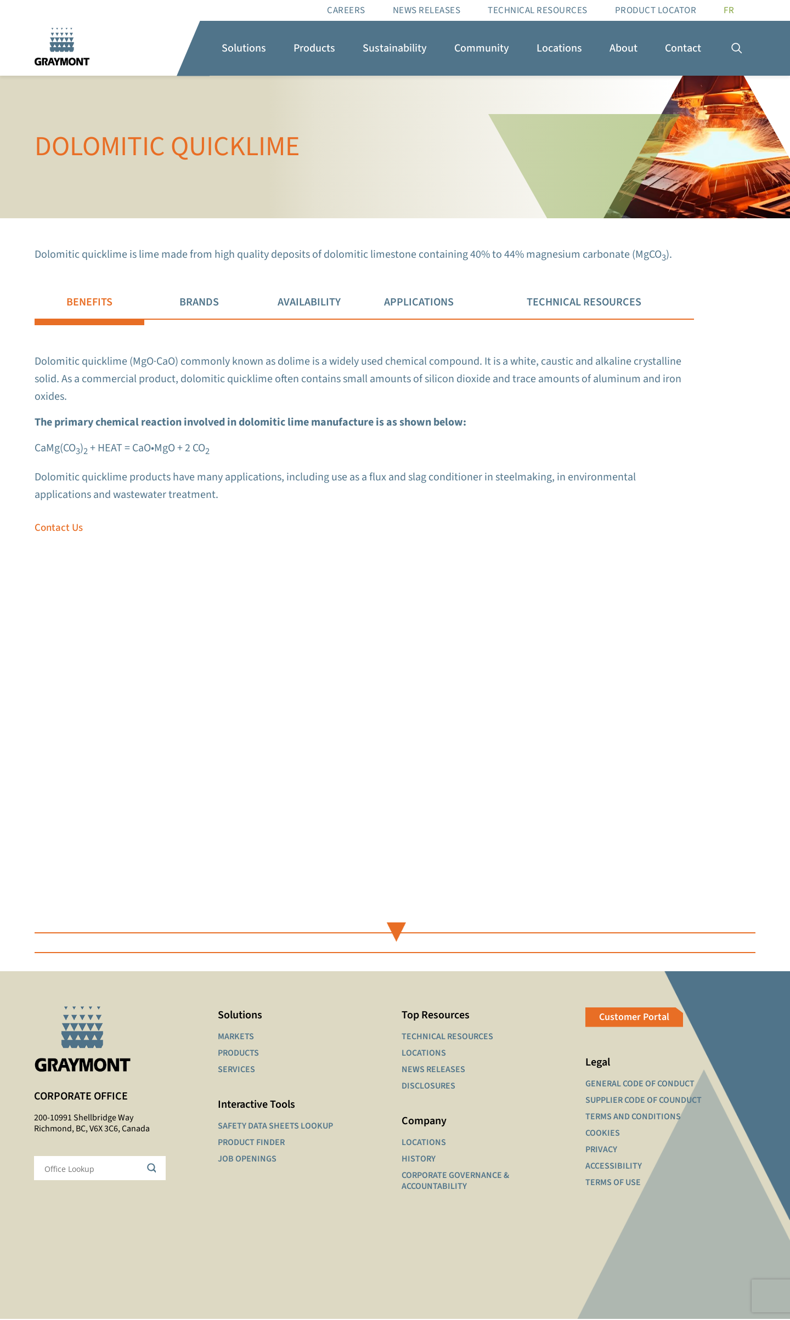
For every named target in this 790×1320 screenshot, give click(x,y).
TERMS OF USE (613, 1183)
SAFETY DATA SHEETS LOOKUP (275, 1126)
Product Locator (656, 10)
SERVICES (236, 1070)
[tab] (89, 303)
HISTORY (419, 1159)
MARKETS (236, 1037)
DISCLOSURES (428, 1086)
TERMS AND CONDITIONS (633, 1117)
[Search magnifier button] (153, 1169)
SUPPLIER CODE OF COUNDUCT (643, 1101)
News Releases (427, 10)
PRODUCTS (238, 1054)
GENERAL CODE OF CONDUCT (640, 1084)
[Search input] (92, 1170)
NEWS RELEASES (433, 1070)
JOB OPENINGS (247, 1159)
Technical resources (538, 10)
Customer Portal (634, 1018)
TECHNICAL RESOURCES (447, 1037)
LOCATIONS (424, 1054)
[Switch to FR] (729, 10)
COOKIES (602, 1134)
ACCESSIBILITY (613, 1167)
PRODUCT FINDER (251, 1143)
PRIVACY (601, 1150)
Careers (346, 10)
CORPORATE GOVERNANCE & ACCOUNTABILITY (455, 1182)
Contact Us (59, 529)
